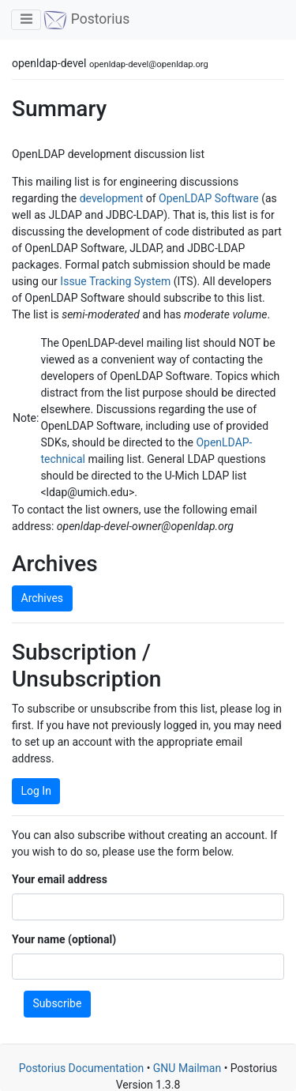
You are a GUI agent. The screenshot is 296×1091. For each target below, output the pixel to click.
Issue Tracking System (115, 281)
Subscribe (57, 1003)
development (112, 198)
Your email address (59, 879)
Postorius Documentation (81, 1068)
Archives (42, 598)
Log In (36, 790)
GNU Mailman (187, 1068)
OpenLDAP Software (209, 198)
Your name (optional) (64, 939)
